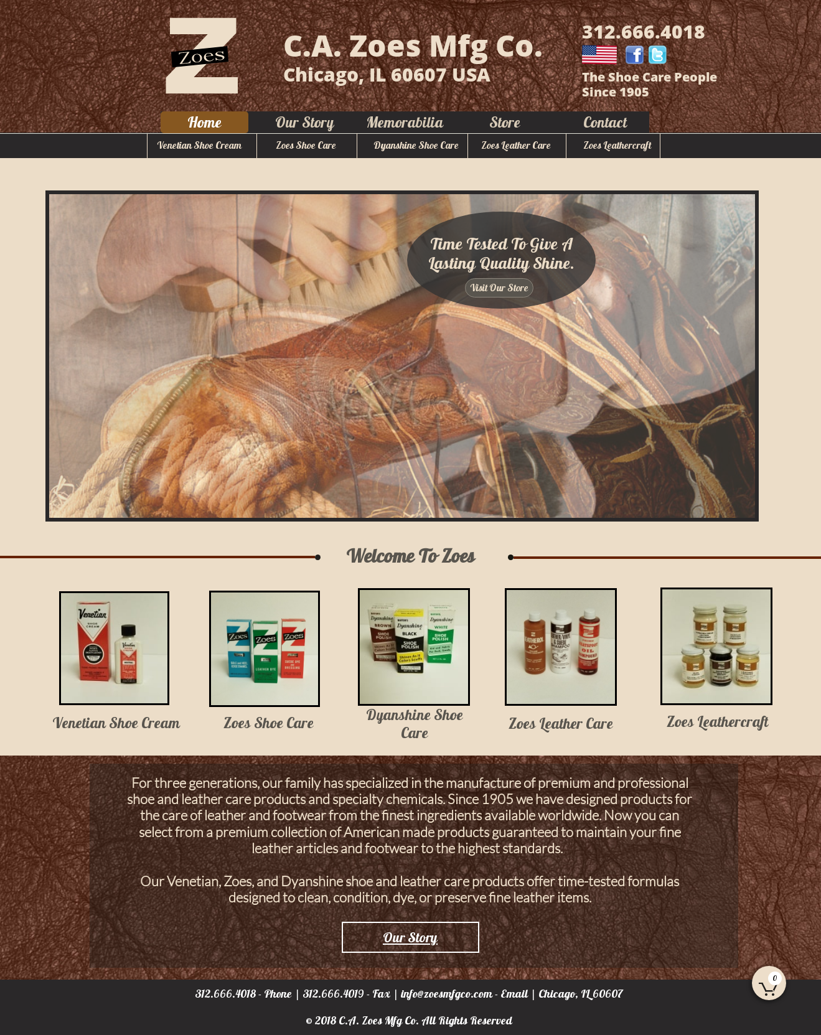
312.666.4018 (225, 993)
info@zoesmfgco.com (446, 993)
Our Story (410, 937)
